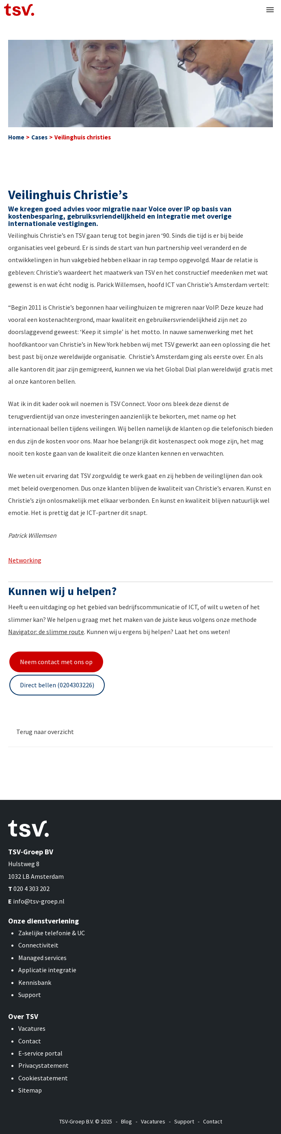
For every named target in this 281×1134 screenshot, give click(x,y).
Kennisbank (34, 982)
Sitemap (30, 1090)
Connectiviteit (38, 945)
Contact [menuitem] (212, 1121)
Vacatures (31, 1028)
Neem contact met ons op (56, 662)
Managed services (42, 958)
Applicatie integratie (47, 970)
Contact (29, 1041)
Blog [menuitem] (126, 1121)
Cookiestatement (43, 1078)
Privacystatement (43, 1065)
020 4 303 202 (31, 888)
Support (29, 995)
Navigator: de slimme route (46, 632)
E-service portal (40, 1053)
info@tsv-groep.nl (39, 901)
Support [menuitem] (184, 1121)
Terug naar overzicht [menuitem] (45, 732)
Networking (24, 560)
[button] (270, 10)
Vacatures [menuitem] (153, 1121)
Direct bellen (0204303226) (57, 685)
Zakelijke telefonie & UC (51, 933)
